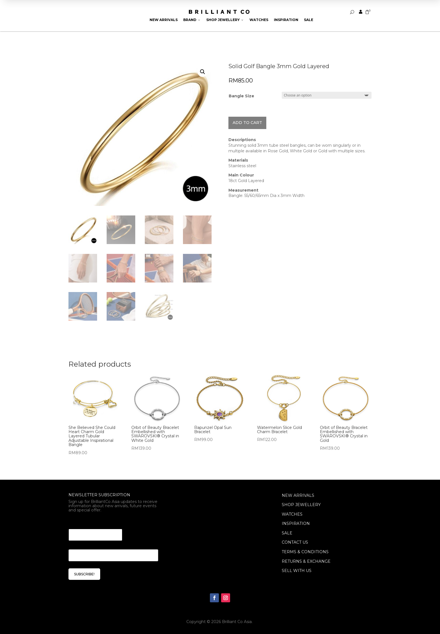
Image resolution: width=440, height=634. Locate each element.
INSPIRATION (296, 523)
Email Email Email (89, 522)
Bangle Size (241, 95)
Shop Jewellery (225, 20)
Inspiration (286, 20)
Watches (258, 20)
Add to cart (247, 122)
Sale (308, 20)
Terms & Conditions (305, 551)
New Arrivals (164, 20)
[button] (203, 72)
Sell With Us (296, 570)
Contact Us (295, 542)
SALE (287, 533)
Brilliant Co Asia (237, 621)
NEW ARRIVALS (298, 495)
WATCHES (292, 514)
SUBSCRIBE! (84, 574)
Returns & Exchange (306, 561)
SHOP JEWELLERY (301, 504)
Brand (192, 20)
